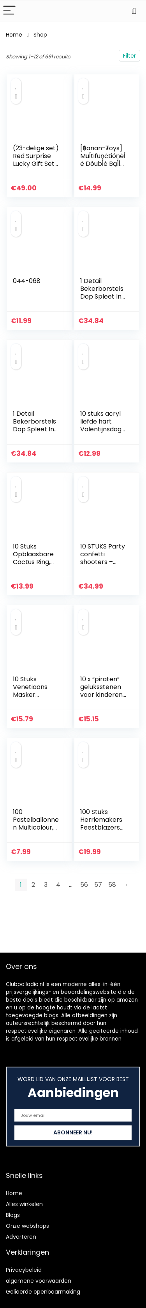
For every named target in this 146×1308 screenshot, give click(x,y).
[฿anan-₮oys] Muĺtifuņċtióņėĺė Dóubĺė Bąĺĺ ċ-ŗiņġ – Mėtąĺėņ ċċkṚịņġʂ (102, 168)
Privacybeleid (24, 1270)
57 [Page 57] (98, 884)
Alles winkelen (24, 1204)
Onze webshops (27, 1226)
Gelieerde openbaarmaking (43, 1292)
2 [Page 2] (33, 884)
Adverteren (21, 1237)
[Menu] (9, 10)
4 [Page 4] (58, 884)
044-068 (26, 280)
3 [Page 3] (45, 884)
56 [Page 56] (84, 884)
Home (14, 35)
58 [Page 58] (112, 884)
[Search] (134, 10)
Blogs (13, 1215)
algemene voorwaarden (38, 1281)
